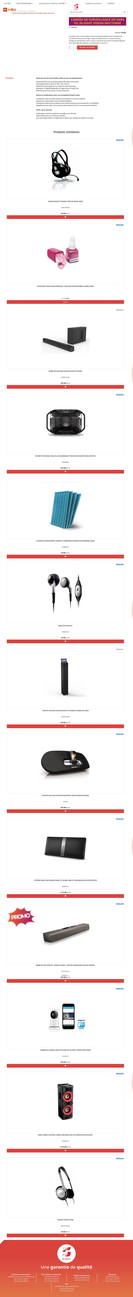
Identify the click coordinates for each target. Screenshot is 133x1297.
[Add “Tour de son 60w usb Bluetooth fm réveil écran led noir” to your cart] (65, 726)
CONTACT (111, 3)
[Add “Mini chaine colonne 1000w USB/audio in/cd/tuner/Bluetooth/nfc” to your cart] (65, 1151)
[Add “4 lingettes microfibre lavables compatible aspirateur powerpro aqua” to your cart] (65, 557)
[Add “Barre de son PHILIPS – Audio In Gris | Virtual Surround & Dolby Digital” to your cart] (65, 981)
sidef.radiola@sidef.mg (82, 1278)
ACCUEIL (7, 3)
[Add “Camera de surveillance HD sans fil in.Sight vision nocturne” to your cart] (65, 1066)
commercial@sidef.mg (26, 1277)
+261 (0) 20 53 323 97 (112, 1279)
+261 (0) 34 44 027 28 (82, 1280)
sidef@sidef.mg (13, 1277)
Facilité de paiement (93, 3)
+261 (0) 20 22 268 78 (21, 1279)
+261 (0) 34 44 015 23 (66, 1288)
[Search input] (96, 12)
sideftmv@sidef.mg (112, 1277)
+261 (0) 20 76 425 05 (51, 1279)
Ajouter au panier (87, 47)
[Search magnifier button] (124, 12)
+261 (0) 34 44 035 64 (51, 1281)
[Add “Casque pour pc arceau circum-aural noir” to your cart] (65, 217)
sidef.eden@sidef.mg (51, 1277)
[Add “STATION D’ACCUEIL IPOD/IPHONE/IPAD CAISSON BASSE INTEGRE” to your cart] (65, 811)
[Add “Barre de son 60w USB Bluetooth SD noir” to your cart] (65, 387)
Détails (65, 302)
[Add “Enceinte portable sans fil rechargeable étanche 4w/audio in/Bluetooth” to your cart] (65, 472)
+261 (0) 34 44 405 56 (21, 1281)
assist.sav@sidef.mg (72, 1286)
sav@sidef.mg (59, 1286)
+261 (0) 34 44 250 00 (112, 1281)
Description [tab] (9, 78)
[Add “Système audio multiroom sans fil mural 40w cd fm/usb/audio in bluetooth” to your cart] (65, 896)
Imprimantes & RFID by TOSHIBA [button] (52, 3)
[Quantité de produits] (72, 47)
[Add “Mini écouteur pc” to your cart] (65, 641)
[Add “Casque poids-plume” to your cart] (65, 1235)
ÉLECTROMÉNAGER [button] (24, 3)
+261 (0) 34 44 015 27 (66, 1291)
